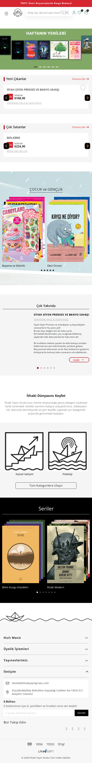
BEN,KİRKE (13, 138)
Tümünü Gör (80, 79)
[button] (38, 270)
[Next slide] (87, 98)
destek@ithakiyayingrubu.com (30, 683)
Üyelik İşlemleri (46, 649)
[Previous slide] (6, 98)
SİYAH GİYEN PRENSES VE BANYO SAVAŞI (33, 89)
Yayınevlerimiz (46, 660)
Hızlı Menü (46, 638)
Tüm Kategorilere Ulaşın (46, 485)
